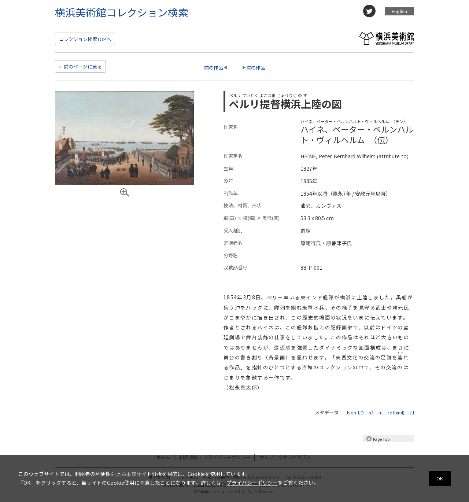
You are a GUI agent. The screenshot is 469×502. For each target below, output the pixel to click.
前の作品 (213, 67)
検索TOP (85, 39)
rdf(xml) (396, 412)
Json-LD (355, 412)
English (399, 11)
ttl (411, 412)
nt (380, 412)
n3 (371, 412)
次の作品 (255, 67)
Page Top (381, 439)
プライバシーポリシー (252, 482)
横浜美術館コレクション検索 (121, 12)
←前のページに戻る (80, 66)
